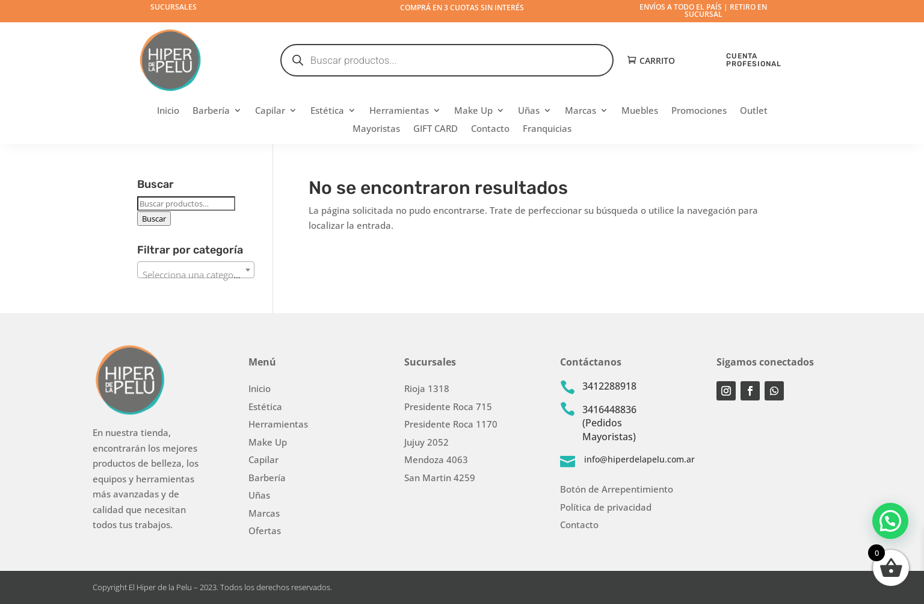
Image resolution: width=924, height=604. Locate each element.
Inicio (168, 111)
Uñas (529, 111)
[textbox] (196, 275)
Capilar (270, 111)
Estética (327, 111)
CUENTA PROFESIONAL (753, 60)
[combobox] (195, 269)
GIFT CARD (435, 129)
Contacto (490, 129)
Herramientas (399, 111)
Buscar (154, 218)
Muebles (639, 111)
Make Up (473, 111)
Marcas (580, 111)
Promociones (699, 111)
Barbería (211, 111)
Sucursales (173, 7)
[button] (890, 520)
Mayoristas (376, 129)
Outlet (754, 111)
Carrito (657, 61)
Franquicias (547, 129)
